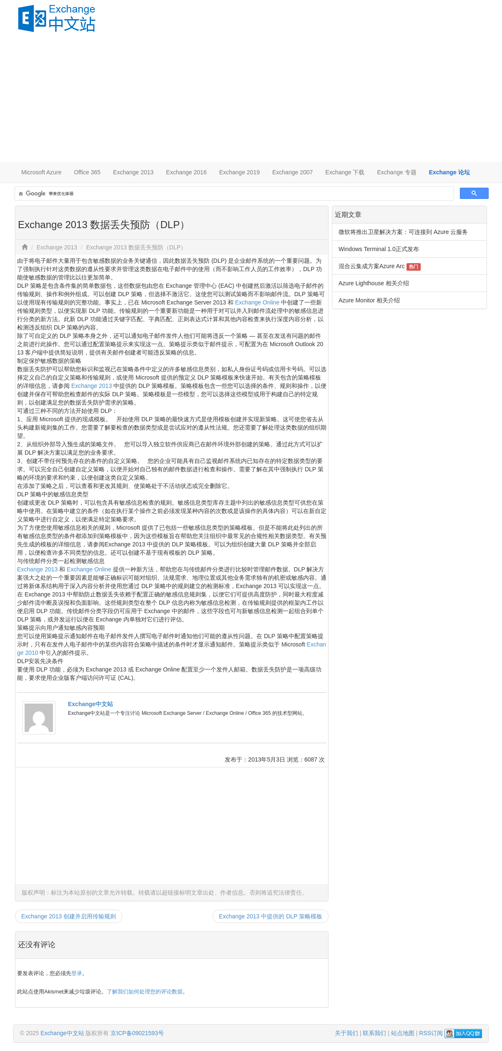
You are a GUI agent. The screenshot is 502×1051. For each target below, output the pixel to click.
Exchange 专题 (396, 172)
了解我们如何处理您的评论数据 (145, 991)
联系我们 (374, 1033)
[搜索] (233, 194)
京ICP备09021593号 (137, 1033)
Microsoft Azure (41, 172)
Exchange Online (257, 302)
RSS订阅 (431, 1033)
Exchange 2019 (239, 172)
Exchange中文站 (90, 704)
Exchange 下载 (344, 172)
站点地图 (402, 1033)
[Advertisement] (251, 99)
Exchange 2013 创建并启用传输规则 (68, 916)
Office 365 (87, 172)
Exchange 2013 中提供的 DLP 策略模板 (270, 916)
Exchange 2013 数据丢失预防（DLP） (136, 247)
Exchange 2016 (186, 172)
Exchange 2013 (133, 172)
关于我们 (346, 1033)
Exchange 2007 (292, 172)
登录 (76, 973)
